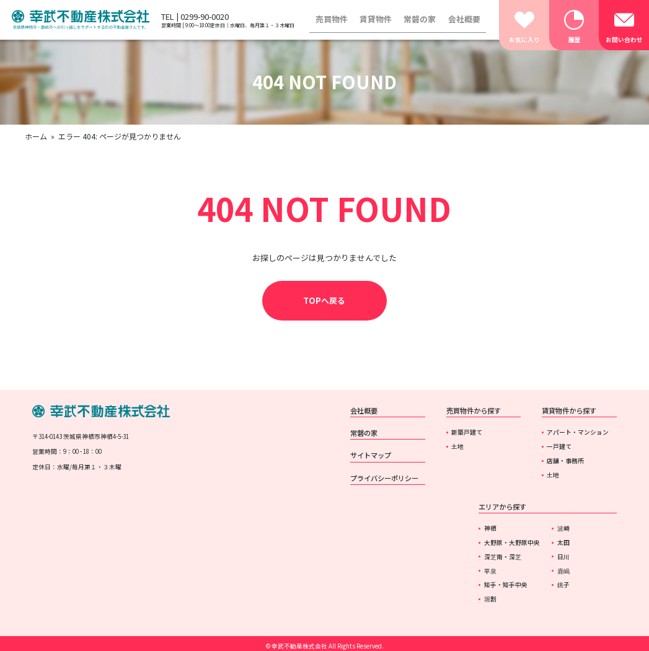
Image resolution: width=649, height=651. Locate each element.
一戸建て (559, 446)
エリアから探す (502, 507)
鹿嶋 (563, 571)
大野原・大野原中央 (512, 542)
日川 (563, 556)
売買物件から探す (473, 410)
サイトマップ (370, 455)
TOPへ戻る (324, 300)
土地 (457, 446)
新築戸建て (466, 432)
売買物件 (332, 19)
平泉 (490, 571)
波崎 (563, 528)
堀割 (490, 599)
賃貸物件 (376, 19)
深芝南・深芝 (502, 556)
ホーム (36, 136)
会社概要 (464, 19)
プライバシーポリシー (384, 478)
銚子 (563, 584)
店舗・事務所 (565, 460)
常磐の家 (420, 19)
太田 (563, 542)
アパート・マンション (578, 432)
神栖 (490, 528)
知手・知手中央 (506, 584)
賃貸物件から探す (569, 410)
